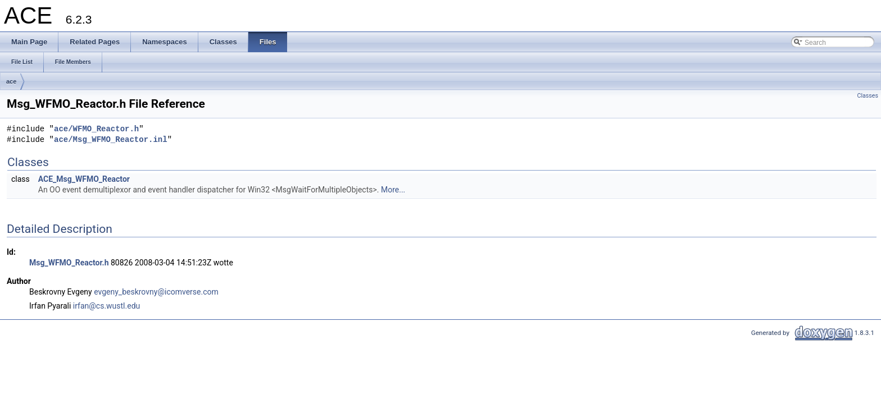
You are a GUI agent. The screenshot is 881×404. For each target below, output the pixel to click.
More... (393, 189)
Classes (867, 95)
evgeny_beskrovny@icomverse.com (156, 291)
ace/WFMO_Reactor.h (96, 129)
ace (11, 81)
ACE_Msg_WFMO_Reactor (84, 179)
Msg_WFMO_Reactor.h (68, 262)
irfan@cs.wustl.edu (106, 305)
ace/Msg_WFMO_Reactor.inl (110, 140)
